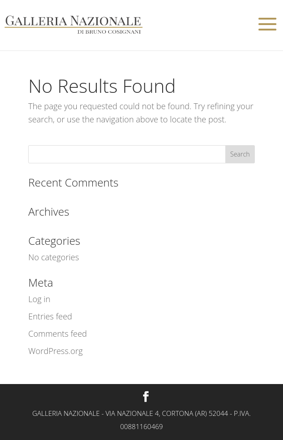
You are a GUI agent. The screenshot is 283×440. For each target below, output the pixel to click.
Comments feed (57, 333)
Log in (39, 298)
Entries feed (50, 316)
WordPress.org (55, 350)
